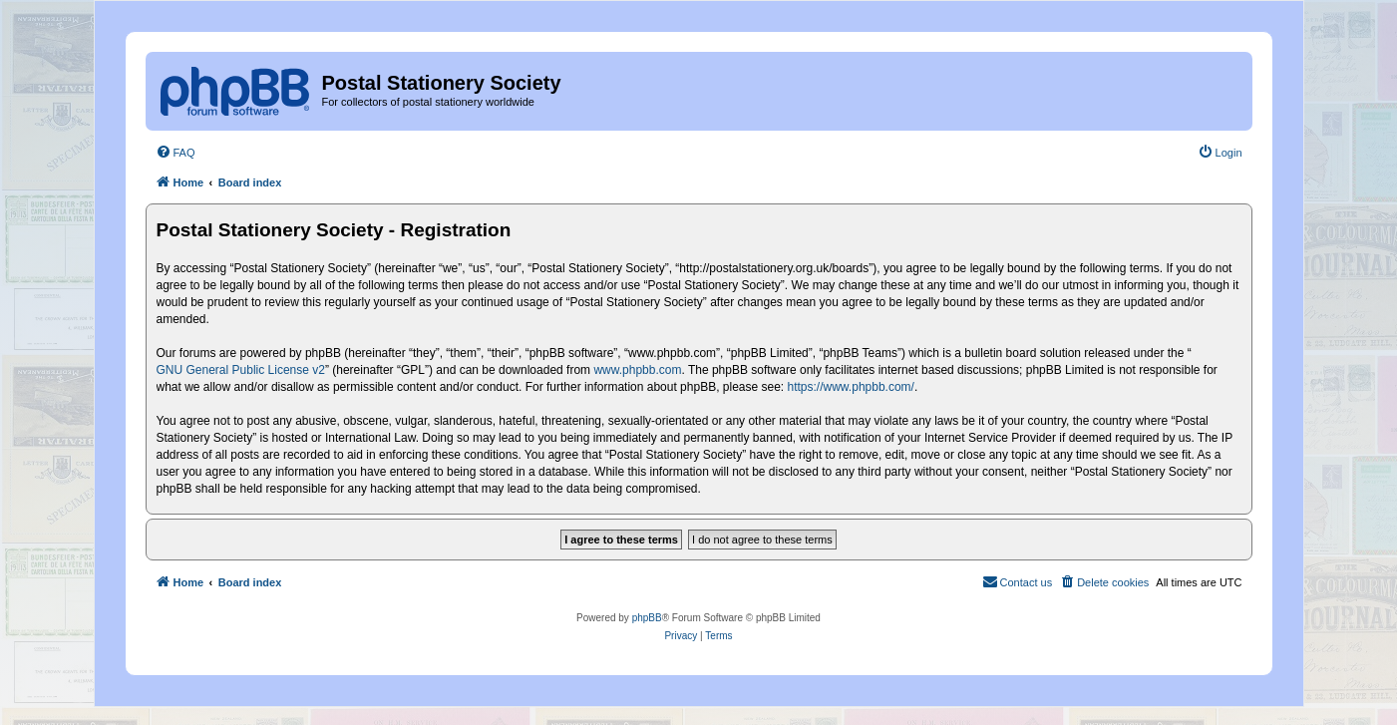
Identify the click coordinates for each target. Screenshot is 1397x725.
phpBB (647, 617)
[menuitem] (175, 153)
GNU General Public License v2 (241, 370)
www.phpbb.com (637, 370)
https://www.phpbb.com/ (851, 387)
